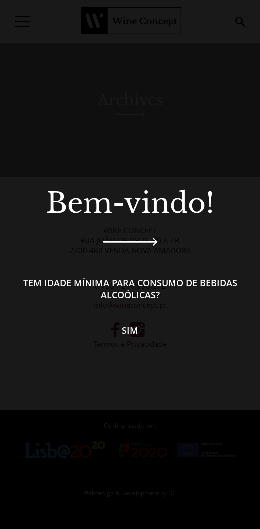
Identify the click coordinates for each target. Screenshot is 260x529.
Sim (130, 330)
